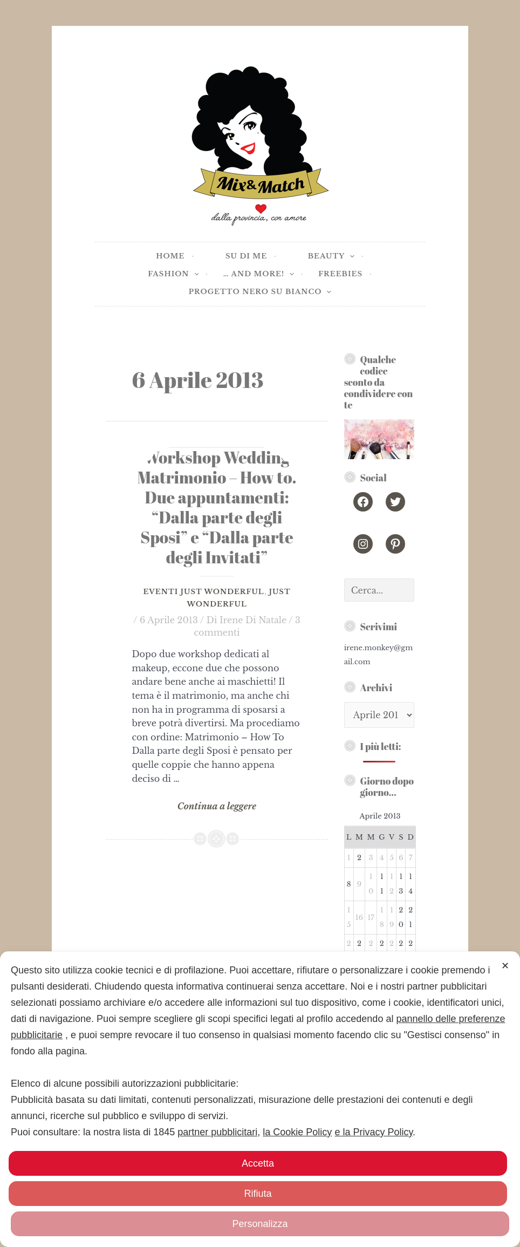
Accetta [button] (258, 1163)
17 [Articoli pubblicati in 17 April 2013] (370, 917)
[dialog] (260, 1099)
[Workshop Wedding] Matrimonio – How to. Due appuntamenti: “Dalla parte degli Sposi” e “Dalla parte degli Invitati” (217, 507)
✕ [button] (505, 965)
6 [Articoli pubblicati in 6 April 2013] (401, 857)
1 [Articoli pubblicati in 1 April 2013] (349, 857)
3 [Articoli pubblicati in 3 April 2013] (371, 857)
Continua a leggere (216, 807)
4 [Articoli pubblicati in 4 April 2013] (382, 857)
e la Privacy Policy (373, 1132)
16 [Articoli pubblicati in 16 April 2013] (359, 917)
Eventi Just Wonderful (203, 591)
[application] (349, 256)
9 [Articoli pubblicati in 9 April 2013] (359, 884)
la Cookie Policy (297, 1132)
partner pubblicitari (217, 1132)
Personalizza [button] (260, 1223)
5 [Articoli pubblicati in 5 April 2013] (391, 857)
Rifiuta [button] (257, 1193)
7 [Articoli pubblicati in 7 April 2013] (411, 857)
